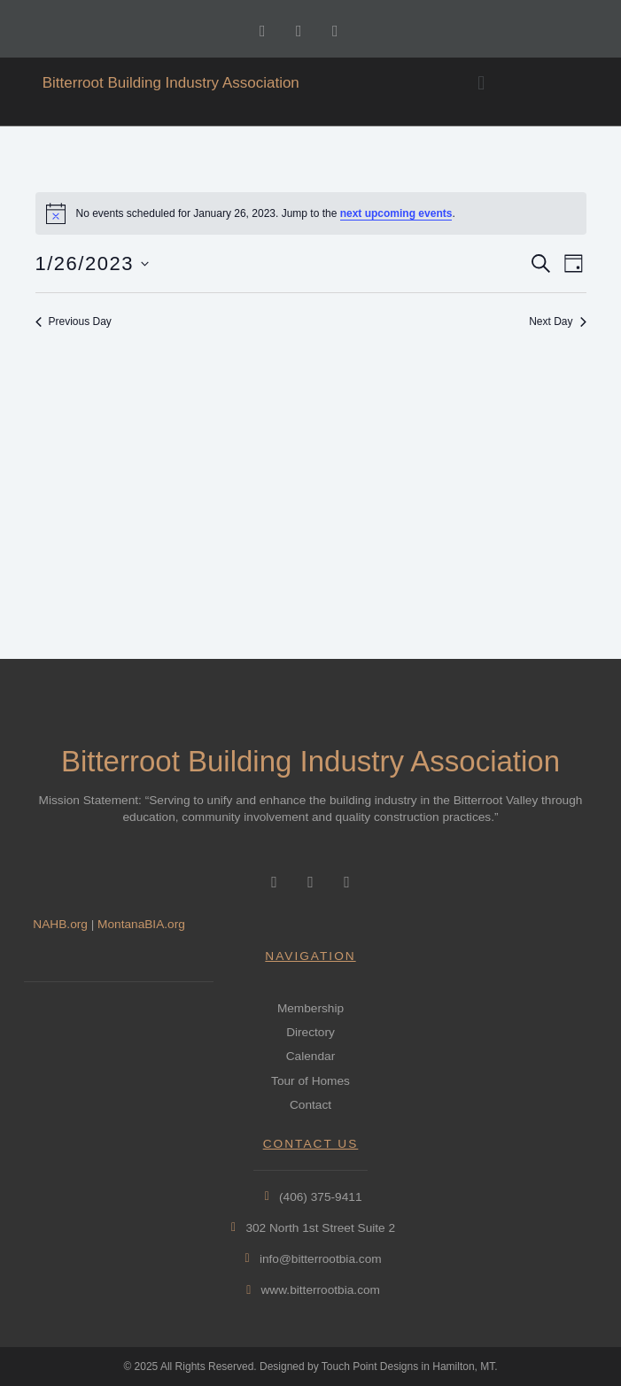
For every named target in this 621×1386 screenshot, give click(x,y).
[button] (481, 82)
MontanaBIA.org (141, 924)
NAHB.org (60, 924)
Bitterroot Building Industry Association (171, 82)
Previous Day (73, 321)
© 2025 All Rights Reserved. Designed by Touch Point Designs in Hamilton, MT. (310, 1366)
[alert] (310, 213)
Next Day (557, 321)
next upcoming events (396, 213)
